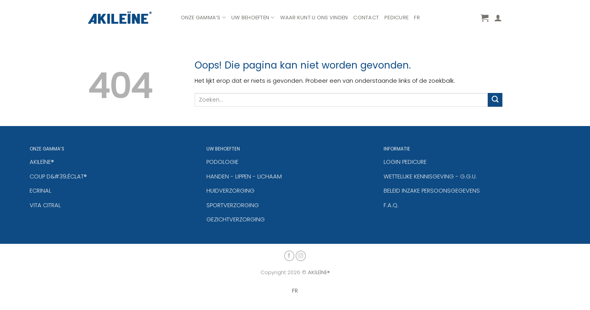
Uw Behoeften (253, 18)
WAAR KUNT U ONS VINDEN (314, 17)
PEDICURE (396, 17)
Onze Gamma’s (203, 18)
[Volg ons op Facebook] (289, 255)
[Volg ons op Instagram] (301, 255)
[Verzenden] (495, 100)
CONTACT (366, 17)
